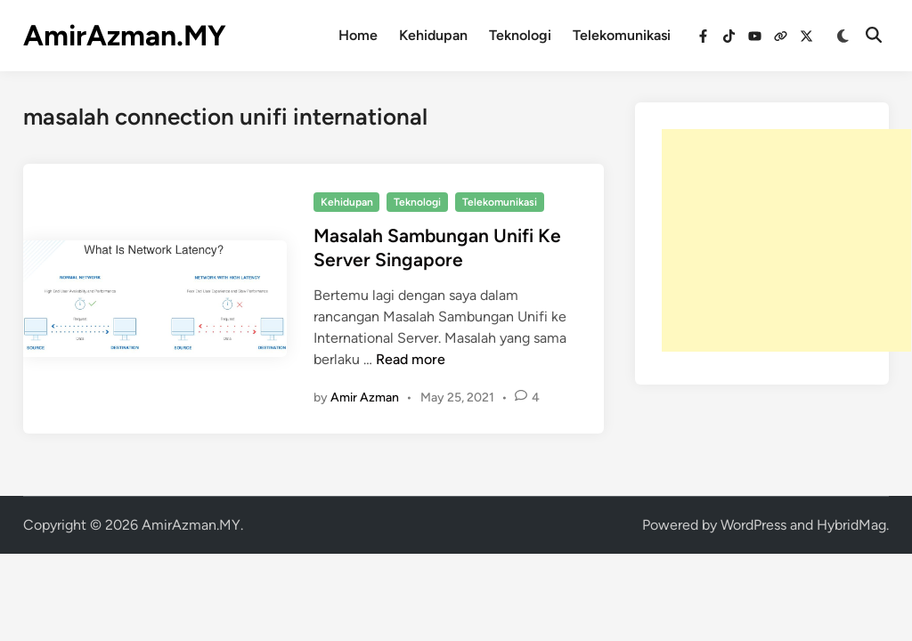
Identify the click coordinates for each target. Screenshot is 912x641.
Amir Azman (364, 397)
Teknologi (520, 35)
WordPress (753, 524)
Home (358, 35)
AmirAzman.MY (124, 36)
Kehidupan (433, 35)
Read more (410, 359)
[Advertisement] (786, 240)
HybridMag (851, 524)
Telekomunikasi (622, 35)
